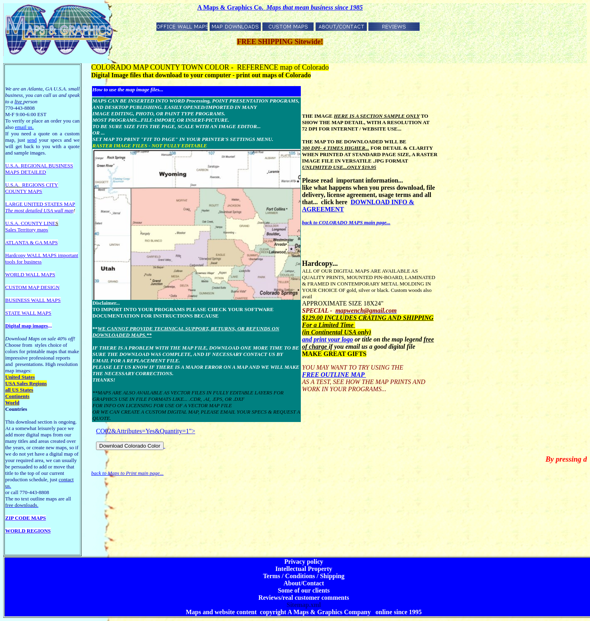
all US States (19, 390)
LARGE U (16, 204)
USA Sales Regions (26, 383)
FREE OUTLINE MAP (334, 374)
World (12, 403)
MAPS (12, 172)
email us (24, 127)
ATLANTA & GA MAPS (31, 242)
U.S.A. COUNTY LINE (30, 223)
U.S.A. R (14, 166)
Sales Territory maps (26, 230)
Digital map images (26, 326)
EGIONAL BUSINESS (48, 166)
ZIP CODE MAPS (25, 518)
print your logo (333, 339)
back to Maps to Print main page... (127, 473)
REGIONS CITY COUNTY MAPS (31, 188)
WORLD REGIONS (28, 531)
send (32, 140)
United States (20, 377)
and (307, 339)
